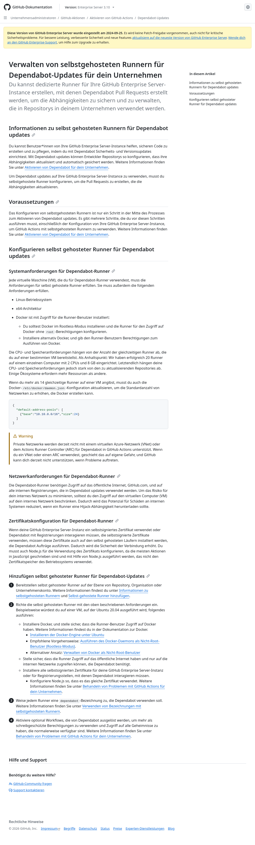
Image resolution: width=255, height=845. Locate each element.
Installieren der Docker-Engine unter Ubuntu (67, 634)
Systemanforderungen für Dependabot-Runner (62, 271)
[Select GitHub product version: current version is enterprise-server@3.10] (89, 7)
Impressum (49, 828)
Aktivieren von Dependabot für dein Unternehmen (66, 167)
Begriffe (69, 828)
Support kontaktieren (26, 790)
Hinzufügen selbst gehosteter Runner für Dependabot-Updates (79, 576)
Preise (117, 828)
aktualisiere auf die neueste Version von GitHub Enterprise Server (179, 38)
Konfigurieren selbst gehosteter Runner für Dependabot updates (81, 252)
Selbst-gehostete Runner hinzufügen (98, 595)
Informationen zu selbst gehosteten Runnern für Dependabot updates (88, 131)
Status (105, 828)
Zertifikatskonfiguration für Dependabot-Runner (64, 521)
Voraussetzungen (34, 201)
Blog (171, 828)
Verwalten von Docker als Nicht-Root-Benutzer (102, 652)
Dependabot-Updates (153, 18)
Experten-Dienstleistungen (145, 828)
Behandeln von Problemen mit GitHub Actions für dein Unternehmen (73, 736)
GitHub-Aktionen (73, 18)
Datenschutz (88, 828)
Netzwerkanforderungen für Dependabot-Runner (64, 476)
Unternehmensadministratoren (33, 18)
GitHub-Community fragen (30, 784)
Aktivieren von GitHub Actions (111, 18)
